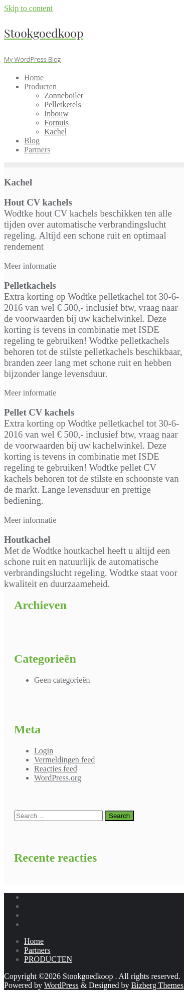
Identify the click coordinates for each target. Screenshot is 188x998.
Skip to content (28, 8)
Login (43, 750)
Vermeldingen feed (64, 759)
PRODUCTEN (48, 959)
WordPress (61, 985)
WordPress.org (57, 777)
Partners (37, 950)
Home (34, 941)
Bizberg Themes (157, 985)
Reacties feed (55, 768)
